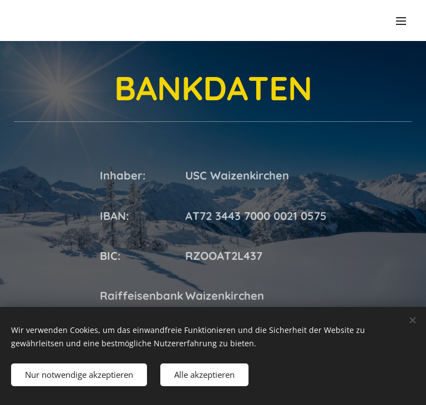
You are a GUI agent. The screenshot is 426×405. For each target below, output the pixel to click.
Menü (401, 21)
